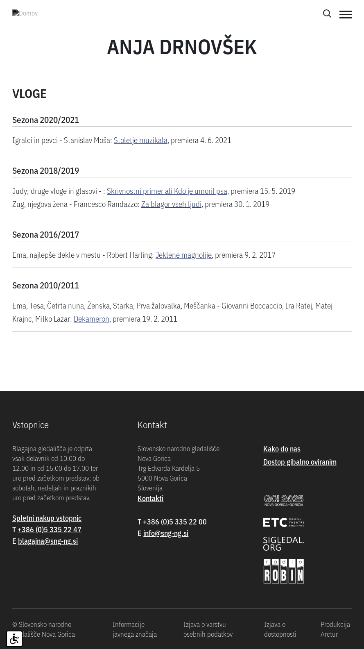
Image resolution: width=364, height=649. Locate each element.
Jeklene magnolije (184, 254)
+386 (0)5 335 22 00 (175, 521)
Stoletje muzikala (140, 139)
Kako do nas (282, 448)
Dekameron (91, 318)
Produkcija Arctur (335, 629)
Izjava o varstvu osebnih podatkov (208, 629)
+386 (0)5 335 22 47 (49, 529)
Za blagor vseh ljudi (171, 203)
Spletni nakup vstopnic (46, 518)
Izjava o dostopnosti (280, 629)
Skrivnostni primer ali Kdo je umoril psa (167, 190)
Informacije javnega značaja (135, 629)
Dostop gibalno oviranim (300, 461)
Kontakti (150, 498)
